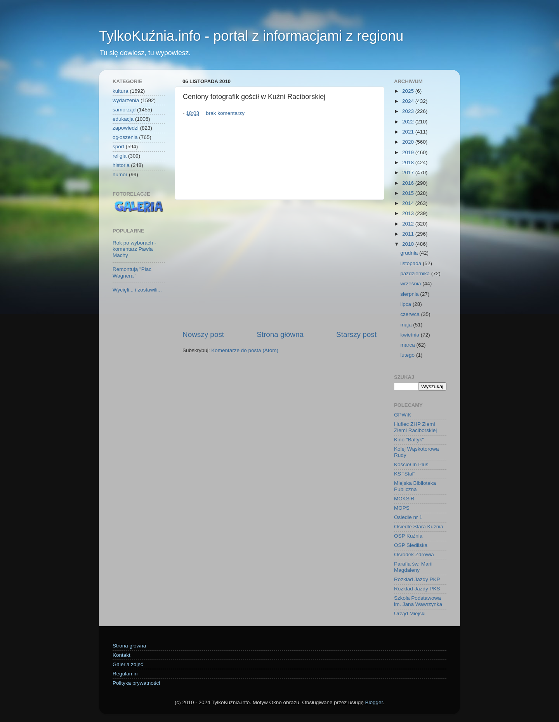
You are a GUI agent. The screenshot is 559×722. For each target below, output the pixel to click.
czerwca (410, 314)
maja (406, 325)
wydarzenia (126, 100)
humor (120, 174)
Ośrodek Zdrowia (414, 554)
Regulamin (125, 674)
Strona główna (280, 334)
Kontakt (121, 655)
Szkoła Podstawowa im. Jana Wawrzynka (418, 601)
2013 (408, 213)
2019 (408, 152)
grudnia (409, 253)
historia (121, 165)
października (415, 273)
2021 (408, 132)
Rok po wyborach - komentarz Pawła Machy (134, 249)
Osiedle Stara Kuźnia (418, 526)
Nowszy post (203, 334)
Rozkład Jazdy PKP (417, 579)
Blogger (374, 702)
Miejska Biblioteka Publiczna (415, 486)
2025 (408, 91)
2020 (408, 142)
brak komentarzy (225, 113)
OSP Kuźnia (408, 536)
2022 (408, 122)
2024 (408, 101)
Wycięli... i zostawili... (137, 290)
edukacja (123, 119)
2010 (408, 244)
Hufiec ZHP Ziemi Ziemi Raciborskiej (415, 427)
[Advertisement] (279, 264)
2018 (408, 162)
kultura (120, 91)
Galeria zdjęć (128, 664)
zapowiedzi (126, 128)
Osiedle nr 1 (408, 517)
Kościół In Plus (411, 464)
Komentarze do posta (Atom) (244, 350)
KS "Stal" (404, 474)
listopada (411, 263)
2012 (408, 224)
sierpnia (410, 294)
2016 (408, 183)
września (411, 283)
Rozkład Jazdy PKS (417, 589)
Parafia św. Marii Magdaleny (413, 567)
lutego (408, 355)
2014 (408, 203)
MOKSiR (404, 499)
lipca (406, 304)
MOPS (402, 508)
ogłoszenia (125, 137)
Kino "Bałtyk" (409, 440)
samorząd (124, 110)
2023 (408, 111)
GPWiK (402, 415)
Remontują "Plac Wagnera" (132, 272)
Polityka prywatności (136, 683)
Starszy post (356, 334)
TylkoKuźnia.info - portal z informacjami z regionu (251, 36)
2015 (408, 193)
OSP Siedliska (410, 545)
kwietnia (410, 335)
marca (408, 345)
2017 (408, 172)
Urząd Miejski (409, 613)
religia (120, 156)
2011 (408, 234)
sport (118, 146)
